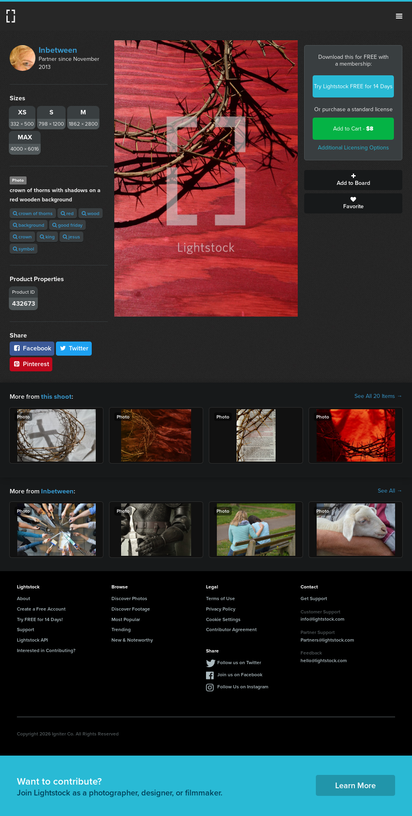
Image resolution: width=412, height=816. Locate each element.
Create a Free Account (41, 608)
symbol (23, 248)
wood (90, 213)
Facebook (32, 348)
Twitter (74, 348)
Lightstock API (32, 639)
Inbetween (58, 50)
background (28, 225)
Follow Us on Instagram (242, 685)
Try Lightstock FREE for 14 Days (353, 86)
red (67, 213)
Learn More (355, 784)
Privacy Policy (220, 608)
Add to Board (353, 180)
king (47, 236)
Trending (121, 628)
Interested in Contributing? (46, 649)
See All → (390, 491)
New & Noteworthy (132, 639)
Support (25, 628)
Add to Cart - (353, 128)
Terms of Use (220, 597)
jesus (71, 236)
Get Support (314, 597)
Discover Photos (129, 597)
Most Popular (125, 618)
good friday (67, 225)
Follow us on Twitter (239, 661)
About (23, 597)
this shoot (55, 396)
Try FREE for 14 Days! (40, 618)
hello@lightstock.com (324, 659)
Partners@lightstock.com (327, 639)
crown (22, 236)
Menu (399, 16)
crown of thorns (33, 213)
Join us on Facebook (239, 673)
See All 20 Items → (378, 396)
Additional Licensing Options (353, 147)
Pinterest (31, 364)
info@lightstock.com (322, 618)
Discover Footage (130, 608)
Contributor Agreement (231, 628)
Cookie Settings (223, 618)
